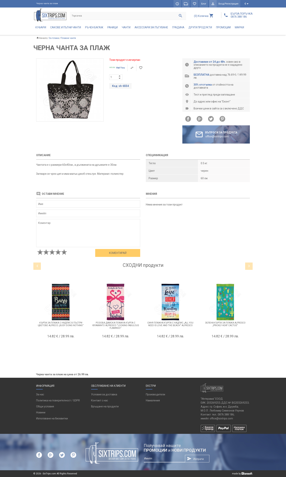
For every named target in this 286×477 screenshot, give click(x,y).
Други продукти (200, 27)
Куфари (40, 27)
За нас (40, 394)
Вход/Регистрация (228, 3)
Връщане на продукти (105, 406)
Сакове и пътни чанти (65, 27)
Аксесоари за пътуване (151, 27)
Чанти (126, 27)
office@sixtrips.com (221, 418)
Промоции (223, 27)
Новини (40, 412)
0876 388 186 (226, 414)
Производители (155, 394)
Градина (178, 27)
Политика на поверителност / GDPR (58, 400)
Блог (203, 3)
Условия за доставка (104, 394)
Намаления (153, 400)
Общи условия (45, 406)
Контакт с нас (99, 400)
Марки (239, 27)
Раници (112, 27)
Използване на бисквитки (52, 418)
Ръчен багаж (94, 27)
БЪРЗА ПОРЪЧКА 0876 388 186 (242, 15)
